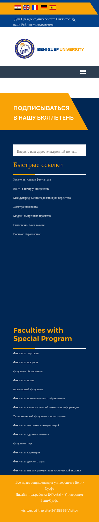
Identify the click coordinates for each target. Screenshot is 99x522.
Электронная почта (25, 207)
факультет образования (27, 371)
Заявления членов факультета (32, 179)
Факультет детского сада (28, 461)
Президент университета (38, 19)
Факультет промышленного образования (39, 398)
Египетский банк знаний (28, 225)
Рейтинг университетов (37, 24)
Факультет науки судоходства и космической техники (47, 470)
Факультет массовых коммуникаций (36, 425)
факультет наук (22, 443)
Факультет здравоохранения (31, 434)
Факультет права (23, 380)
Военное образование (27, 234)
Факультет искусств (25, 362)
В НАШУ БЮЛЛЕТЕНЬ (43, 117)
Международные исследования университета (42, 198)
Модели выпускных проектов (32, 216)
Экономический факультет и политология (39, 416)
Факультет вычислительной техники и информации (46, 407)
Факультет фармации (26, 452)
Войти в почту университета (31, 189)
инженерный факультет (28, 389)
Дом (17, 19)
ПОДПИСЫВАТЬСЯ (41, 108)
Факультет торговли (25, 353)
